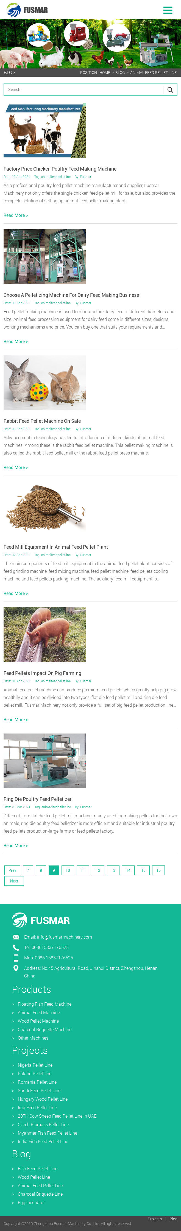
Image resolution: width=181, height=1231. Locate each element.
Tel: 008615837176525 (46, 947)
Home (104, 72)
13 (113, 870)
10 (68, 870)
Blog (120, 72)
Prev (12, 870)
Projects (155, 1218)
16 (158, 870)
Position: (89, 72)
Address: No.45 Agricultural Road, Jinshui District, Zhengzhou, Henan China (91, 972)
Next (14, 881)
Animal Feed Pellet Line (153, 72)
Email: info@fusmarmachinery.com (58, 937)
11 (83, 870)
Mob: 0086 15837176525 (48, 957)
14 (128, 870)
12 (98, 870)
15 (143, 870)
